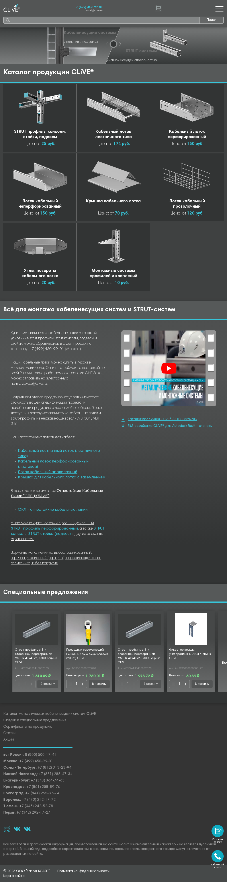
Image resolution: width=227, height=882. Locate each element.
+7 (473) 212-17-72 (39, 800)
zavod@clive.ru (94, 11)
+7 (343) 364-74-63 (48, 781)
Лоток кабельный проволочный (47, 472)
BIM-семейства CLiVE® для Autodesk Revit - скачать (166, 426)
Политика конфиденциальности (83, 871)
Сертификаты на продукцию (27, 727)
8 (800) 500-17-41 (41, 755)
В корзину (48, 684)
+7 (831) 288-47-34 (55, 774)
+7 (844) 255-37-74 (42, 793)
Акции (8, 740)
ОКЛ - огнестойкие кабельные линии (53, 510)
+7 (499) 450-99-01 (88, 7)
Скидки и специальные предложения (34, 720)
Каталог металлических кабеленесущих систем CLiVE (49, 714)
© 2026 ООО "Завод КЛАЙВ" (26, 871)
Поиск (211, 20)
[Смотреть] (168, 368)
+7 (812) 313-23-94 (54, 768)
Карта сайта (14, 876)
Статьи (9, 733)
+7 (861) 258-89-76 (43, 787)
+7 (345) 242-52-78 (36, 806)
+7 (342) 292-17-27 (33, 813)
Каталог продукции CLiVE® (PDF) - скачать (159, 420)
